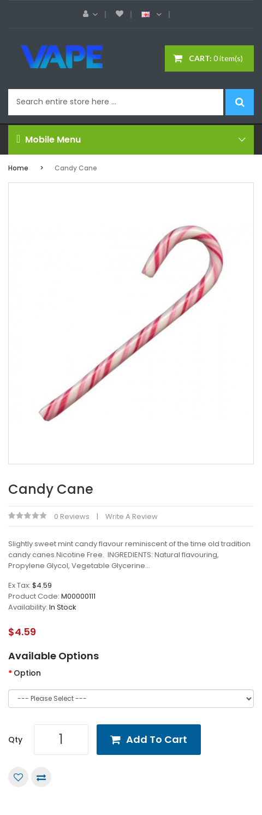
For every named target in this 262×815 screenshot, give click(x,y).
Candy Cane (76, 168)
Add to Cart (156, 739)
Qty (15, 739)
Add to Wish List (18, 777)
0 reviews (72, 516)
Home (18, 168)
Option (27, 673)
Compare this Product (41, 777)
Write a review (131, 516)
